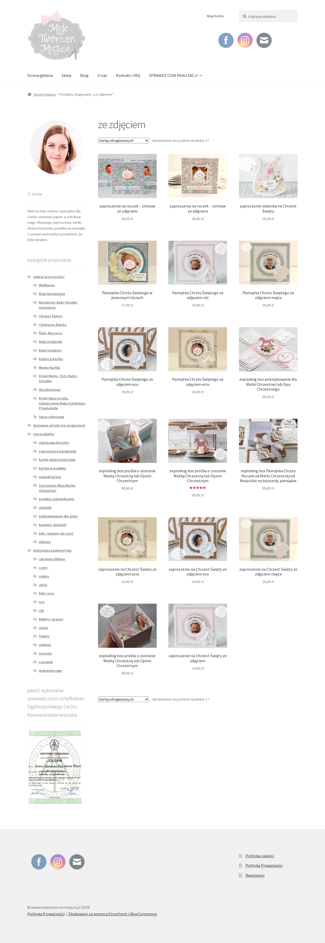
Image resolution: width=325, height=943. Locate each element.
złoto (43, 585)
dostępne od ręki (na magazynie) (59, 425)
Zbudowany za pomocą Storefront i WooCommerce (112, 913)
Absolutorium (50, 389)
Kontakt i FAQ (128, 75)
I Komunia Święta (53, 324)
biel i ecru (46, 593)
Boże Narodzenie (52, 293)
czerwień (46, 662)
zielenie (45, 644)
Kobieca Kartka (51, 359)
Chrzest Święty (50, 316)
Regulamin (255, 875)
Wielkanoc (47, 285)
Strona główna (40, 75)
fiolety (44, 636)
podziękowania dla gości (58, 516)
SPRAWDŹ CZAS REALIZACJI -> (175, 75)
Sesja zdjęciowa (51, 416)
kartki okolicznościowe (57, 459)
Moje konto (215, 16)
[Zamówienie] (123, 140)
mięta (43, 627)
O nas (102, 75)
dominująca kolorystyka (52, 550)
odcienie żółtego (52, 559)
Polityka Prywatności (264, 865)
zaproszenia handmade (57, 451)
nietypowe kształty (54, 442)
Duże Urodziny (50, 350)
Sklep (66, 75)
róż (41, 610)
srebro (44, 576)
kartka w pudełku (52, 468)
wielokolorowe (50, 670)
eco (41, 602)
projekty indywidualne (56, 499)
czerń (43, 567)
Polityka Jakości (260, 855)
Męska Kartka (49, 367)
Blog (84, 75)
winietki (45, 507)
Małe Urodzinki (50, 341)
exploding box (50, 477)
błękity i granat (51, 619)
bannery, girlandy (53, 524)
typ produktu (43, 434)
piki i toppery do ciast (56, 533)
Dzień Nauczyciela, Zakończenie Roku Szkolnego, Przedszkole (62, 403)
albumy (45, 541)
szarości (45, 653)
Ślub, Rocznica (50, 333)
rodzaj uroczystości (48, 276)
